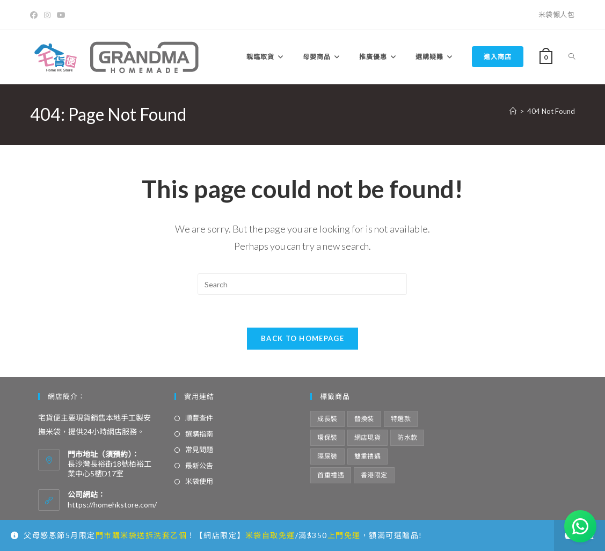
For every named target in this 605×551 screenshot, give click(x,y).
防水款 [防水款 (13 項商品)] (407, 437)
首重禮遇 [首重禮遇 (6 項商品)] (330, 475)
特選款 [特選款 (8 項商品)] (401, 419)
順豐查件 (199, 418)
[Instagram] (47, 15)
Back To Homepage (302, 338)
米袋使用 (199, 481)
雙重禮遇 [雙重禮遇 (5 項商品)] (367, 456)
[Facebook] (35, 15)
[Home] (512, 111)
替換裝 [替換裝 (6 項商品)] (364, 419)
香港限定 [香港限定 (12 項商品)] (374, 475)
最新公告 (199, 465)
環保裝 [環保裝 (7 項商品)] (327, 437)
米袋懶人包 (556, 14)
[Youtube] (61, 15)
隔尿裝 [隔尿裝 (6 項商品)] (327, 456)
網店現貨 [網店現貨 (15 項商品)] (367, 437)
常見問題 (199, 449)
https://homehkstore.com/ (112, 504)
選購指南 (199, 434)
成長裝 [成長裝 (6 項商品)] (327, 419)
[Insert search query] (302, 284)
